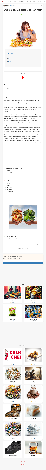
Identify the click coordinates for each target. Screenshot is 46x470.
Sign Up (39, 1)
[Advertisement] (23, 154)
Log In (44, 1)
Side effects (10, 61)
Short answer (10, 53)
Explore (21, 1)
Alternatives (10, 64)
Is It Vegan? (15, 1)
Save (41, 5)
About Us (9, 1)
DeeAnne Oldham (25, 246)
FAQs (9, 58)
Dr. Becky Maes (11, 5)
